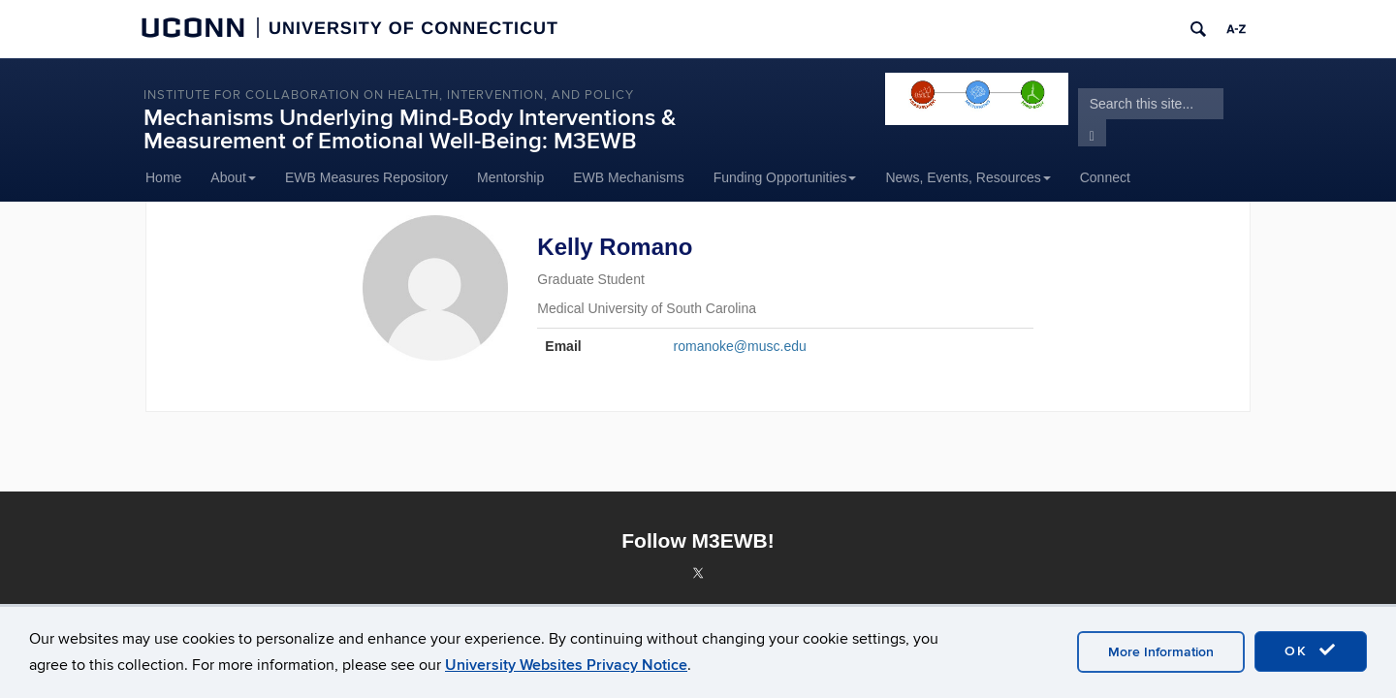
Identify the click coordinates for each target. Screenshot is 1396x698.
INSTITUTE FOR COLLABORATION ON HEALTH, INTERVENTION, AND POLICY (388, 95)
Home (163, 177)
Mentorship (510, 177)
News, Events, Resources (967, 177)
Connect (1105, 177)
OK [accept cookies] (1311, 650)
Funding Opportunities (785, 177)
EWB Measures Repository (366, 177)
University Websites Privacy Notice (566, 665)
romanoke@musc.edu (740, 346)
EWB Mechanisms (628, 177)
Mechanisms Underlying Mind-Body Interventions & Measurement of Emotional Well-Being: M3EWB (409, 129)
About (233, 177)
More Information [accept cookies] (1161, 652)
